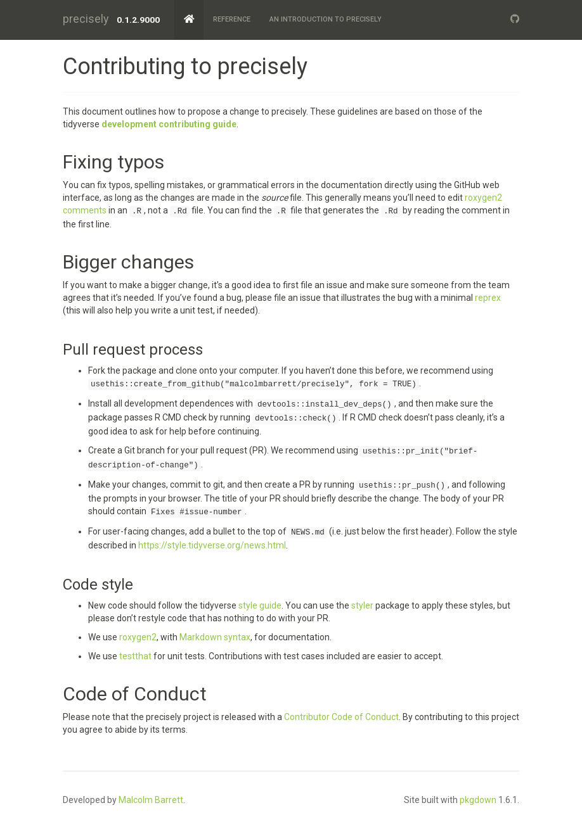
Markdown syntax (214, 637)
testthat (135, 656)
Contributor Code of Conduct (341, 717)
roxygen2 (138, 637)
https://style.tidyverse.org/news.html (212, 545)
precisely (86, 18)
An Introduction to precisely (325, 19)
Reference (231, 19)
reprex (488, 298)
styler (362, 605)
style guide (259, 605)
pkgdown (478, 800)
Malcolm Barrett (151, 800)
